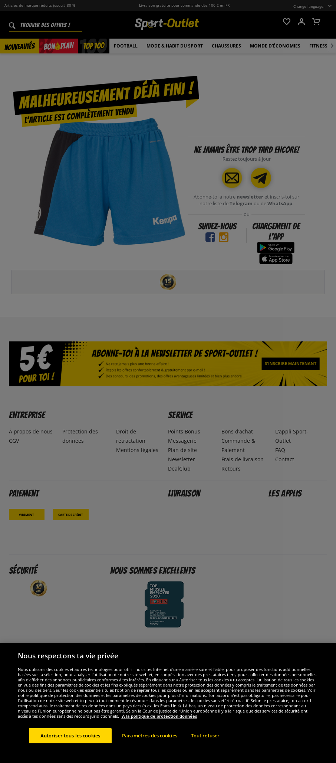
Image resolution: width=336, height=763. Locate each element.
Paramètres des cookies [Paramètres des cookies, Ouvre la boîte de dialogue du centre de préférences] (149, 747)
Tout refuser (205, 747)
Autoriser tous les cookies (70, 747)
